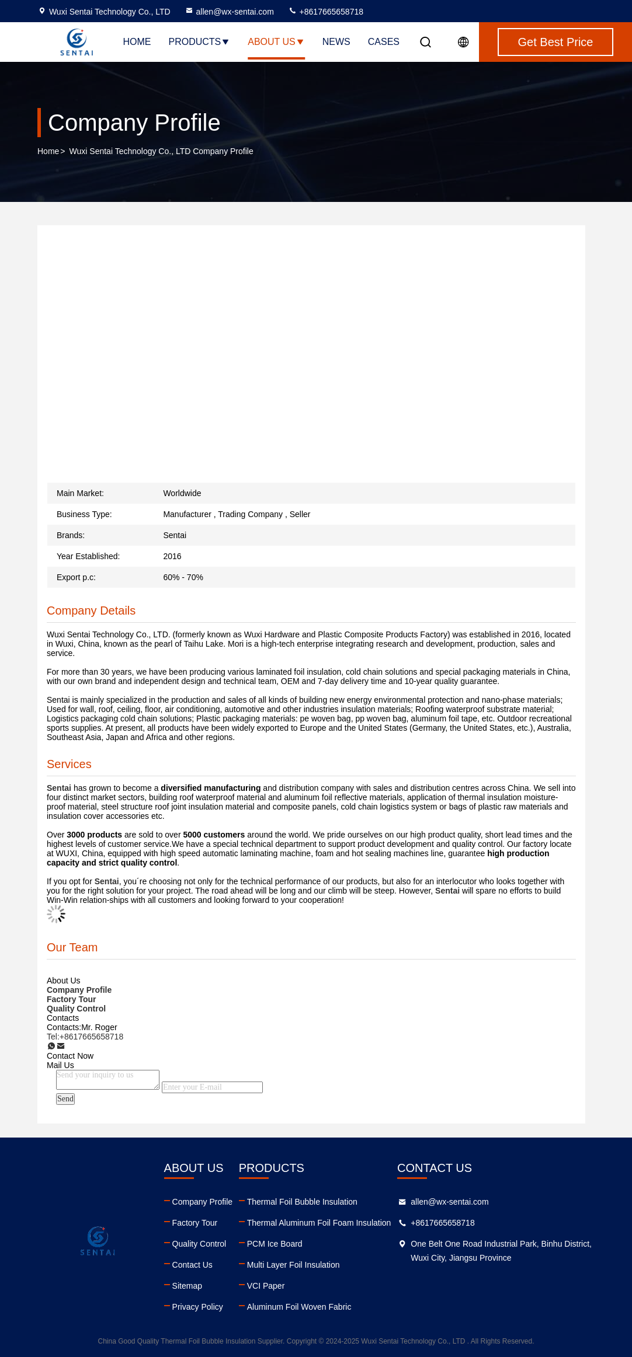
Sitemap (187, 1285)
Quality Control (199, 1243)
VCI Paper (266, 1285)
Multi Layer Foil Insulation (293, 1264)
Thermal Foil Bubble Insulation (302, 1201)
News (336, 42)
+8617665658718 (325, 11)
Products (199, 42)
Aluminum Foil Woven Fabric (299, 1306)
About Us (276, 42)
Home (137, 42)
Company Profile (202, 1201)
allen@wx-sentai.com (229, 11)
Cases (384, 42)
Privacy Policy (197, 1306)
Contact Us (192, 1264)
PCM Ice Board (275, 1243)
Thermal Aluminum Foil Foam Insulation (319, 1222)
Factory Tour (195, 1222)
